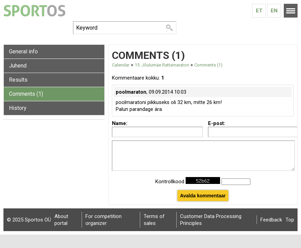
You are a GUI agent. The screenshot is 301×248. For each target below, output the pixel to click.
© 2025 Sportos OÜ (29, 220)
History (18, 108)
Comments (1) (26, 94)
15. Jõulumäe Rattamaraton (162, 65)
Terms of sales (154, 219)
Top (290, 220)
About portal (61, 219)
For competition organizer (103, 219)
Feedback (271, 220)
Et (259, 11)
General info (23, 51)
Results (18, 79)
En (274, 11)
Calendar (120, 65)
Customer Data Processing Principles (210, 219)
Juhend (18, 65)
